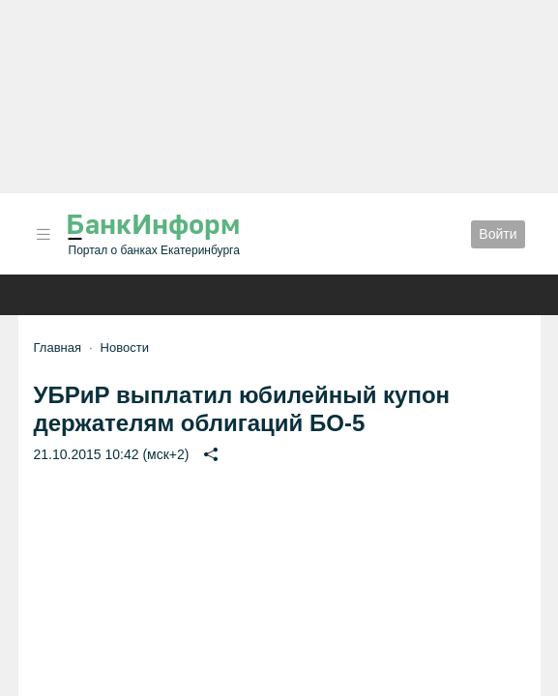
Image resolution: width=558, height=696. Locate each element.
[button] (43, 234)
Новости (125, 347)
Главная (57, 347)
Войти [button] (497, 234)
